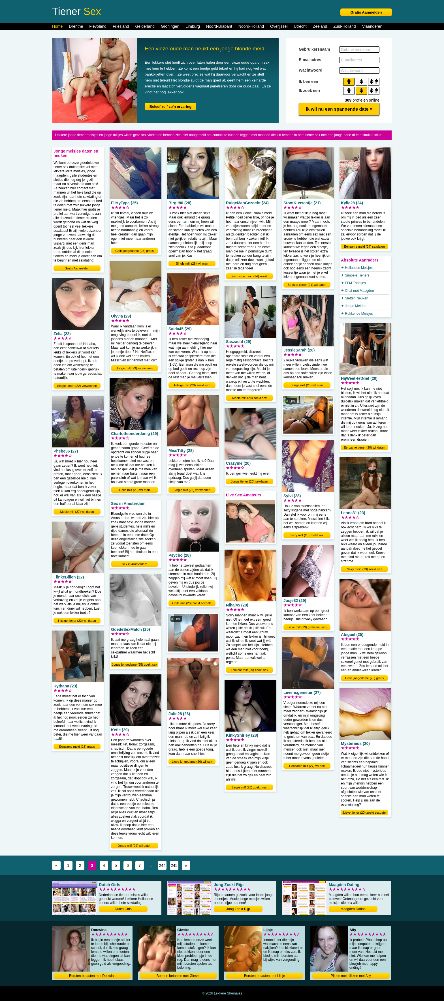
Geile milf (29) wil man (134, 490)
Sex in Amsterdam (134, 564)
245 (174, 865)
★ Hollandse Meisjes (357, 268)
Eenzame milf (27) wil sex (307, 766)
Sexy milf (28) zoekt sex (307, 535)
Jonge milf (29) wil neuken (134, 368)
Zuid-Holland (344, 26)
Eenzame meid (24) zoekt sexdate (249, 277)
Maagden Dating (353, 909)
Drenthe (76, 26)
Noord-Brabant (219, 26)
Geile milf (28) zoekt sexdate (192, 603)
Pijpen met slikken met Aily (351, 976)
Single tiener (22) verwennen (77, 385)
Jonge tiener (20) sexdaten (249, 481)
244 (162, 865)
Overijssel (278, 26)
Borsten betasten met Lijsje (264, 976)
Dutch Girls (123, 909)
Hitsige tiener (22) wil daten (77, 620)
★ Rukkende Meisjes (357, 314)
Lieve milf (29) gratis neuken (306, 627)
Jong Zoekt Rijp (238, 909)
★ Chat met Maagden (357, 291)
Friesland (121, 26)
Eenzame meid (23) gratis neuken (77, 747)
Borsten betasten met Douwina (92, 976)
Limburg (192, 26)
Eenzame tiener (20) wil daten (364, 447)
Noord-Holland (251, 26)
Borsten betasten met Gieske (178, 976)
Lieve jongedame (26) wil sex (192, 761)
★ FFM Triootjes (353, 283)
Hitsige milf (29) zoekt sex (192, 385)
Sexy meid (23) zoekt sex (364, 569)
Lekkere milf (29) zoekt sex (249, 670)
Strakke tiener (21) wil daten (307, 284)
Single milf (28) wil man (192, 263)
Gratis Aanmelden (366, 12)
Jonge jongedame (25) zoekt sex (134, 664)
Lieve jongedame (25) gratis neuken (364, 678)
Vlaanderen (372, 26)
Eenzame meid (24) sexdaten (364, 246)
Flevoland (97, 26)
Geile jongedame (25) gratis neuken (134, 251)
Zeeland (320, 26)
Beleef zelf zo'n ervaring (170, 106)
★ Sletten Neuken (354, 298)
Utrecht (300, 26)
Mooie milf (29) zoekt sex (249, 398)
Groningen (170, 26)
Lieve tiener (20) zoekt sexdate (364, 812)
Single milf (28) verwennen (192, 490)
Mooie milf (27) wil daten (77, 511)
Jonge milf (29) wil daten (134, 845)
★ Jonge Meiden (353, 306)
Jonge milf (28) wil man (307, 385)
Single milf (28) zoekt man (249, 787)
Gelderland (145, 26)
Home (57, 26)
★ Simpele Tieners (355, 275)
